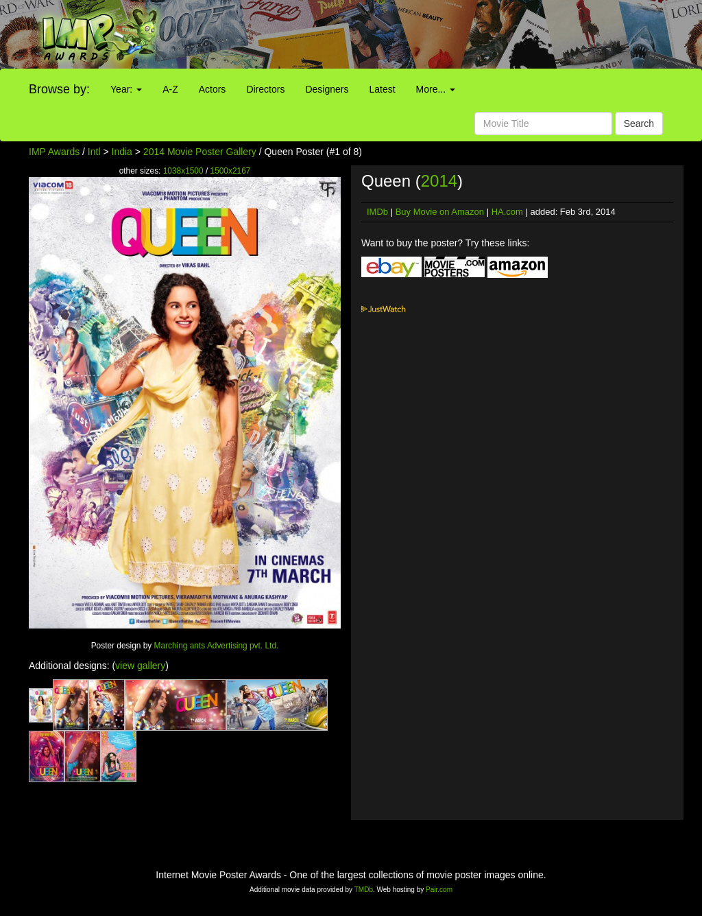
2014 (439, 181)
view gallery (140, 665)
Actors (212, 89)
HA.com (507, 212)
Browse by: (59, 89)
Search (639, 123)
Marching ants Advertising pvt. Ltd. (216, 645)
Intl (94, 151)
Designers (326, 89)
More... (435, 89)
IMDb (377, 212)
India (122, 151)
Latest (382, 89)
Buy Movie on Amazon (440, 212)
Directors (265, 89)
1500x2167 (230, 171)
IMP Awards (54, 151)
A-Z (170, 89)
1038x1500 (183, 171)
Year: (126, 89)
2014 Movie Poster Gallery (199, 151)
